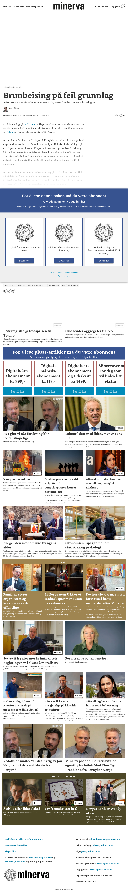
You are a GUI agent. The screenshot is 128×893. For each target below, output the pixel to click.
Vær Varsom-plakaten (40, 857)
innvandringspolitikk (37, 286)
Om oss (7, 6)
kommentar (73, 286)
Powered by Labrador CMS (64, 889)
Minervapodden (34, 6)
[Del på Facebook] (115, 115)
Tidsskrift (18, 6)
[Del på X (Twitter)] (119, 115)
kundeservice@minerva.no (105, 839)
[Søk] (123, 6)
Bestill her (24, 260)
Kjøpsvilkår (11, 851)
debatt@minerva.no (102, 845)
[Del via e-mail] (122, 115)
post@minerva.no (90, 851)
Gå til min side (64, 276)
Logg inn (115, 6)
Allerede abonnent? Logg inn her (64, 201)
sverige (21, 286)
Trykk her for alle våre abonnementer (24, 839)
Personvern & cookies (16, 845)
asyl (64, 286)
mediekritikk (10, 286)
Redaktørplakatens (15, 861)
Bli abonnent (101, 6)
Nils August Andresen (108, 863)
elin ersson (54, 286)
